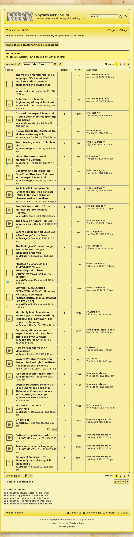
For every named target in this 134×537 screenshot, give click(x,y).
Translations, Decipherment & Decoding (31, 44)
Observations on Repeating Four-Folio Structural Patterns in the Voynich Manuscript (35, 174)
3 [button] (124, 64)
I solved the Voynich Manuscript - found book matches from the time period (36, 117)
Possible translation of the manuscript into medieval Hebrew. (33, 210)
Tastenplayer (77, 523)
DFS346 (26, 438)
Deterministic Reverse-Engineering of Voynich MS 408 (35, 100)
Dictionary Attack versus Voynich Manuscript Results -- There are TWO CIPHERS (34, 333)
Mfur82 (23, 216)
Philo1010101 (26, 376)
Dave (21, 354)
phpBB (55, 519)
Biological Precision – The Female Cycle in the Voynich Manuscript (33, 460)
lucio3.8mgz (25, 148)
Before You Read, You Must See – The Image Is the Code (35, 233)
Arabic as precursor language (34, 446)
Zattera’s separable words (32, 435)
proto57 (93, 113)
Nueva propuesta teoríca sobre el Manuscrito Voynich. (36, 132)
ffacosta (23, 201)
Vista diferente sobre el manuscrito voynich (31, 158)
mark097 (23, 422)
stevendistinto (27, 91)
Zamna (22, 325)
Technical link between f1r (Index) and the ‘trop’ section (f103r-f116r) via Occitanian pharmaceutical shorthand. (34, 193)
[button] (128, 64)
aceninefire (25, 224)
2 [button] (120, 64)
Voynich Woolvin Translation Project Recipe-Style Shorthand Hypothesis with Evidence (35, 362)
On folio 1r (22, 419)
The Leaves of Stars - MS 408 (34, 221)
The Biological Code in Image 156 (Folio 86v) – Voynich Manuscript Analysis (34, 249)
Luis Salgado (96, 206)
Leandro (23, 137)
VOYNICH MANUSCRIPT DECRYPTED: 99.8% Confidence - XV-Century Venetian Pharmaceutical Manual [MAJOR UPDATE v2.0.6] (36, 294)
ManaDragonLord (28, 123)
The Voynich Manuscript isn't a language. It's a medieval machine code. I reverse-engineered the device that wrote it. (35, 81)
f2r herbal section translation (34, 373)
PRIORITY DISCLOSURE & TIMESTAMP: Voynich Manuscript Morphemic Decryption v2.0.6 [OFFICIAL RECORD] (33, 270)
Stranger (24, 238)
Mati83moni (25, 280)
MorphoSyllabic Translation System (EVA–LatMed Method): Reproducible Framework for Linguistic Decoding (35, 317)
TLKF (25, 368)
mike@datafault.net (30, 339)
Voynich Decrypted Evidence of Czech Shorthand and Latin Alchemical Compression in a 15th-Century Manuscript (35, 389)
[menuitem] (25, 30)
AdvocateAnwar (98, 373)
